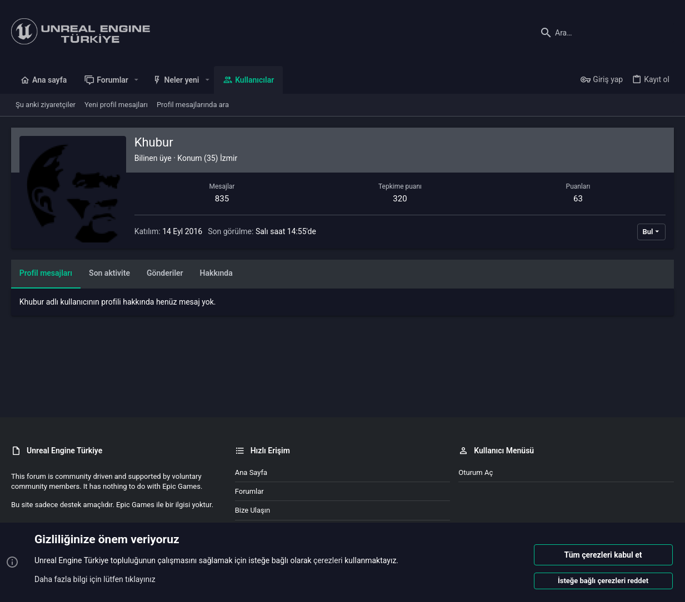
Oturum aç (475, 472)
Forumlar (249, 491)
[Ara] (604, 33)
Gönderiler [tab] (165, 273)
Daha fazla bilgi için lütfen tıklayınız (95, 579)
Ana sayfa (251, 472)
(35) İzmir (220, 158)
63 (578, 199)
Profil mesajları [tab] (45, 273)
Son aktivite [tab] (109, 273)
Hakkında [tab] (216, 273)
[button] (136, 80)
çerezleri (328, 561)
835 (222, 199)
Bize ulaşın (253, 510)
